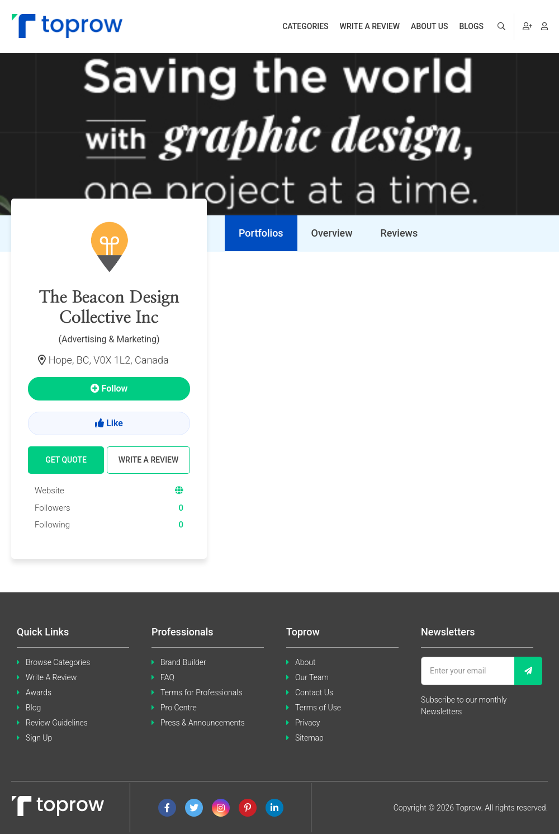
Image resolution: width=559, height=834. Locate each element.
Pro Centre (178, 707)
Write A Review (51, 677)
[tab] (261, 233)
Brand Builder (183, 662)
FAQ (167, 677)
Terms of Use (318, 707)
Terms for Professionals (201, 692)
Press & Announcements (202, 722)
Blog (33, 707)
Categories (305, 26)
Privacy (307, 722)
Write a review (370, 26)
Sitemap (309, 737)
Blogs (471, 26)
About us (429, 26)
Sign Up (39, 737)
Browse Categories (58, 662)
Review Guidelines (57, 722)
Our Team (312, 677)
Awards (38, 692)
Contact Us (314, 692)
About (305, 662)
